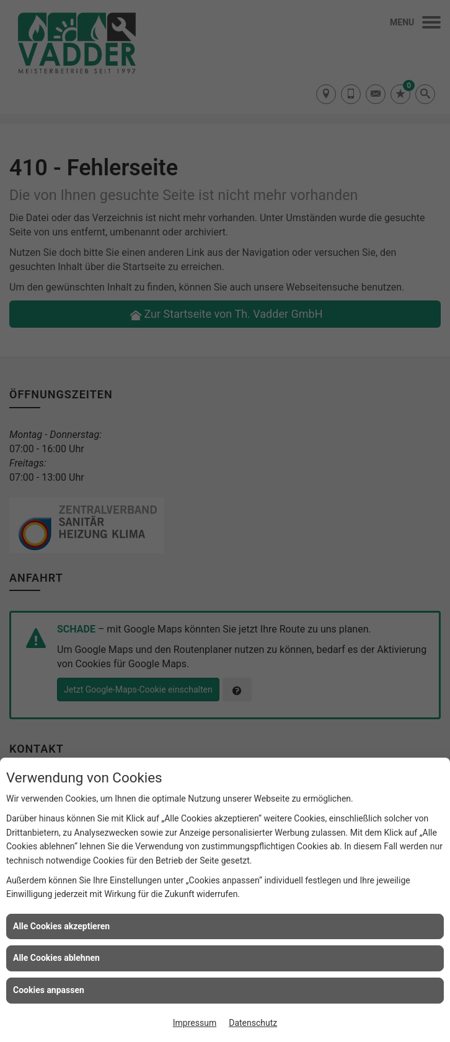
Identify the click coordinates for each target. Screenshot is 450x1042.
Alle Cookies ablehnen (56, 958)
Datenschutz (253, 1023)
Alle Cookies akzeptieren (61, 926)
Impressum (194, 1023)
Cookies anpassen (48, 990)
